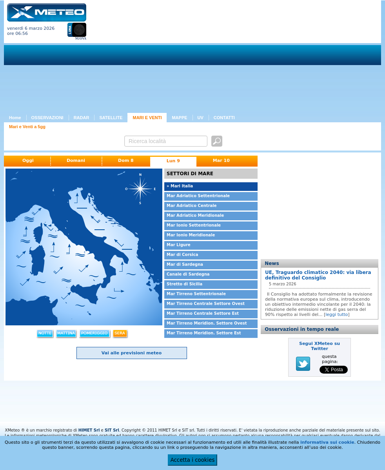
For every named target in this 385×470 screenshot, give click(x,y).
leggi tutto (336, 314)
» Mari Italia (180, 186)
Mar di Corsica (182, 254)
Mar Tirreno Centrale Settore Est (203, 313)
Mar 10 (221, 160)
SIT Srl (112, 430)
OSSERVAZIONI (47, 117)
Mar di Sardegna (185, 264)
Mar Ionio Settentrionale (194, 225)
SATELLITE (110, 117)
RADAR (81, 117)
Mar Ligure (179, 245)
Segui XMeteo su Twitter (319, 346)
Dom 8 (126, 160)
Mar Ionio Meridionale (191, 235)
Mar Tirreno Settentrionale (196, 294)
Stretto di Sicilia (184, 284)
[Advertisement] (199, 58)
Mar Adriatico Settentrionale (198, 196)
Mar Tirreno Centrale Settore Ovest (206, 303)
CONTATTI (224, 117)
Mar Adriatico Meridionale (195, 215)
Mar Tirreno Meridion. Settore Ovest (207, 323)
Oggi (28, 160)
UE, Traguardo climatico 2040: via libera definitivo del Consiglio (318, 275)
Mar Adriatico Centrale (192, 205)
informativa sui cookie (327, 442)
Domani (76, 160)
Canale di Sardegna (188, 274)
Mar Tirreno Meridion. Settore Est (204, 333)
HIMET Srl (89, 430)
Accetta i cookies (193, 460)
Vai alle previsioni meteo (132, 353)
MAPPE (179, 117)
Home (15, 117)
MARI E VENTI (147, 117)
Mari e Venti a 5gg (27, 126)
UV (200, 117)
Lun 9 (173, 160)
